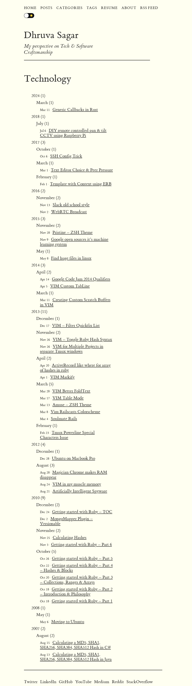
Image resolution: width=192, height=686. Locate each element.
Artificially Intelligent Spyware (79, 491)
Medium (101, 681)
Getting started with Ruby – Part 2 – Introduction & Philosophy (76, 592)
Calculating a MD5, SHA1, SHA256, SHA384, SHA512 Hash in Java (76, 657)
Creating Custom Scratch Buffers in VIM (75, 302)
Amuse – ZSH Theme (71, 404)
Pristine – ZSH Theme (72, 232)
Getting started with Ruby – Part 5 (82, 558)
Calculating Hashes (69, 537)
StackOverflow (139, 681)
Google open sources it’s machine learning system (74, 242)
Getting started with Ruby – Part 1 (82, 601)
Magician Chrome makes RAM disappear (73, 475)
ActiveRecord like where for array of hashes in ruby (75, 368)
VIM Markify (62, 377)
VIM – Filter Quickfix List (76, 325)
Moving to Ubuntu (67, 621)
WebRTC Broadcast (69, 211)
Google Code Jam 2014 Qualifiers (81, 279)
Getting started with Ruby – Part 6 (81, 544)
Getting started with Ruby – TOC (82, 511)
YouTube (83, 681)
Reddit (118, 681)
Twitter (30, 681)
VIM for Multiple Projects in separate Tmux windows (71, 349)
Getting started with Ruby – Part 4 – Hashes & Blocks (76, 568)
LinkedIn (48, 681)
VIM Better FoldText (71, 391)
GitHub (66, 681)
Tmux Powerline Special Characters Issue (67, 435)
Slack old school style (71, 204)
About (129, 8)
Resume (109, 8)
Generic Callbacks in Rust (75, 109)
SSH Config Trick (66, 156)
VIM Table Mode (68, 398)
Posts (46, 8)
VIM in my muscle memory (76, 484)
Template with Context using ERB (80, 183)
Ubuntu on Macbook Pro (73, 458)
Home (30, 8)
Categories (69, 8)
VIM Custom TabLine (70, 286)
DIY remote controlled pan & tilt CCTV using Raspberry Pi (73, 133)
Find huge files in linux (71, 258)
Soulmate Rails (64, 418)
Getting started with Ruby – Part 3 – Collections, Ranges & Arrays (76, 580)
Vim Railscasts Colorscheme (75, 411)
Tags (91, 8)
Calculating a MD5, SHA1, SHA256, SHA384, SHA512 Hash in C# (75, 645)
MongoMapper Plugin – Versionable (66, 521)
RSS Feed (149, 8)
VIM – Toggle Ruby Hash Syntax (82, 339)
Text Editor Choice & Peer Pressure (82, 170)
